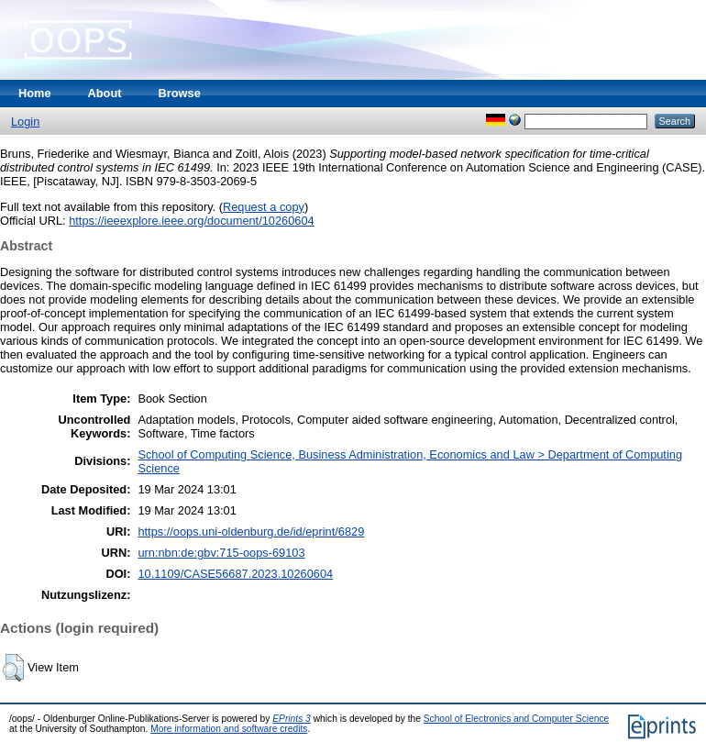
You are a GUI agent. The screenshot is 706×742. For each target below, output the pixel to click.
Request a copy (263, 207)
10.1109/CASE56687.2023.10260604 (235, 574)
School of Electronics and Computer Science (517, 719)
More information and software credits (228, 729)
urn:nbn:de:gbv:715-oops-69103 (221, 552)
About (105, 93)
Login (25, 121)
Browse (180, 93)
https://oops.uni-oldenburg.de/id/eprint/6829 (251, 531)
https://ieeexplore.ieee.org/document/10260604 (191, 220)
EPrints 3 (291, 719)
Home (34, 93)
